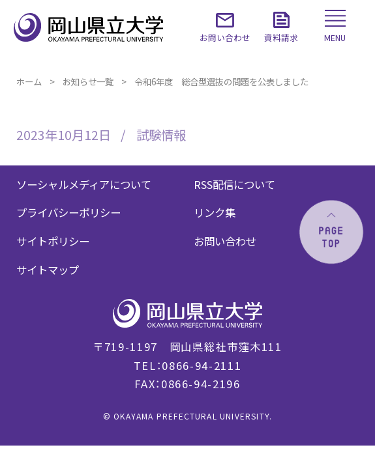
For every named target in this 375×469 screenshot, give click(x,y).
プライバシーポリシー (68, 212)
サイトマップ (47, 269)
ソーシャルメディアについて (83, 184)
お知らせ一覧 (88, 81)
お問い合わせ (225, 241)
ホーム (29, 81)
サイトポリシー (52, 241)
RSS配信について (234, 184)
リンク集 (214, 212)
